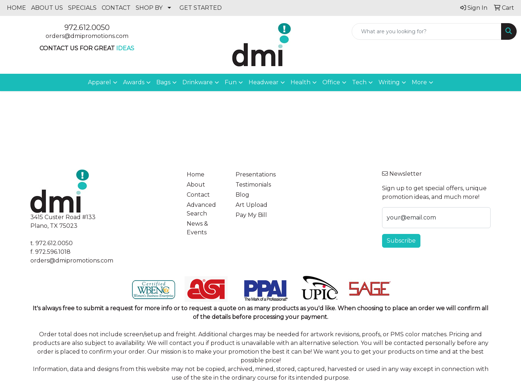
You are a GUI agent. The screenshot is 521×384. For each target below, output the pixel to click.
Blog (242, 194)
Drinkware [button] (197, 82)
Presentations (256, 174)
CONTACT (116, 7)
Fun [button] (231, 82)
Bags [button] (163, 82)
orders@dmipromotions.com (87, 36)
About (196, 184)
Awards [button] (133, 82)
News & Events (197, 228)
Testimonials (253, 184)
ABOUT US (47, 7)
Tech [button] (359, 82)
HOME (16, 7)
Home (195, 174)
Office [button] (331, 82)
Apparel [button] (99, 82)
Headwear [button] (264, 82)
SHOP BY (149, 7)
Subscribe (401, 240)
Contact (198, 194)
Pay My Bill (251, 215)
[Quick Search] (426, 31)
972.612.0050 (87, 27)
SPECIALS (82, 7)
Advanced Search (201, 209)
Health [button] (300, 82)
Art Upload (251, 204)
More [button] (419, 82)
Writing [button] (389, 82)
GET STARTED (200, 7)
